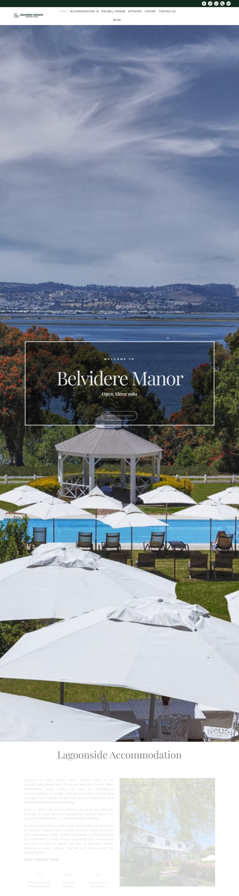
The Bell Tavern (113, 11)
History (150, 11)
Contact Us (167, 11)
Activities (135, 11)
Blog (117, 19)
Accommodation (84, 11)
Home (63, 11)
